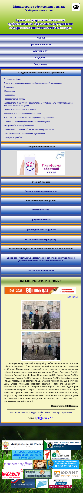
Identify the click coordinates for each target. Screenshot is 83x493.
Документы (9, 87)
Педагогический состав (14, 99)
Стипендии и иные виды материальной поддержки (27, 121)
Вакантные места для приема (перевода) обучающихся (29, 118)
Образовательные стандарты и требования (24, 133)
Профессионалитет (40, 44)
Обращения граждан (13, 137)
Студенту (40, 57)
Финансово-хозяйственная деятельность (23, 114)
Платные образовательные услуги (20, 110)
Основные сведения (12, 79)
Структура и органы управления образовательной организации (33, 83)
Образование (9, 91)
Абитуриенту (40, 51)
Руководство (9, 95)
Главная (40, 37)
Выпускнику (40, 64)
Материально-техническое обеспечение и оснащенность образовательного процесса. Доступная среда (38, 104)
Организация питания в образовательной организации (29, 129)
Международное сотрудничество (19, 125)
